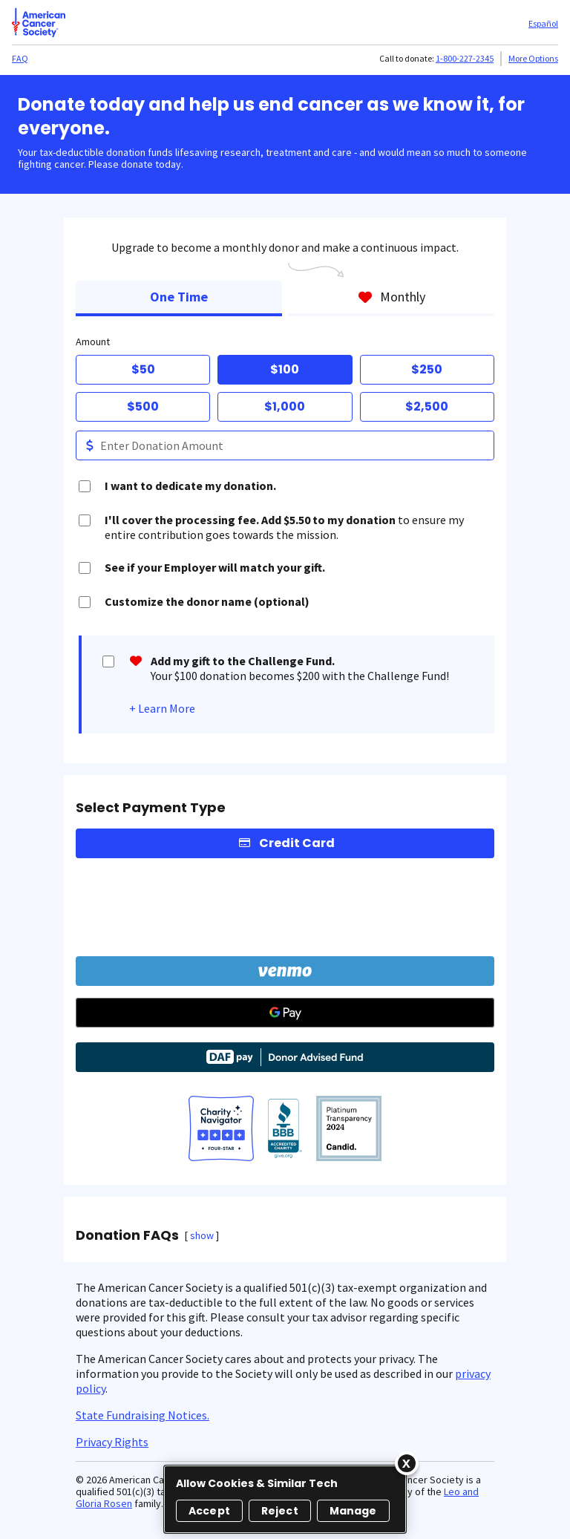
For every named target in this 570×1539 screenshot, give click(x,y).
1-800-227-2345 (465, 58)
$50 (143, 369)
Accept (209, 1510)
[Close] (407, 1463)
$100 (284, 369)
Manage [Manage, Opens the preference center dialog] (353, 1510)
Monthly (391, 296)
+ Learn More (162, 708)
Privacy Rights (112, 1441)
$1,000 (284, 406)
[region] (285, 1499)
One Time (179, 296)
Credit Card (297, 843)
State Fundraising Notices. (142, 1415)
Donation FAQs (127, 1235)
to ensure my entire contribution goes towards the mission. (284, 527)
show (202, 1235)
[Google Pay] (285, 1012)
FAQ (20, 58)
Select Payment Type (151, 808)
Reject (279, 1510)
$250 (426, 369)
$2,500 (426, 406)
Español (543, 23)
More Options (533, 58)
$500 (143, 406)
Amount (93, 341)
